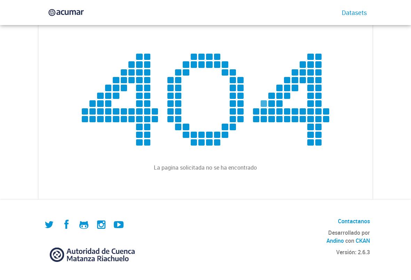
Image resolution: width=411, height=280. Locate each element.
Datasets (354, 12)
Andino (335, 240)
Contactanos (354, 221)
